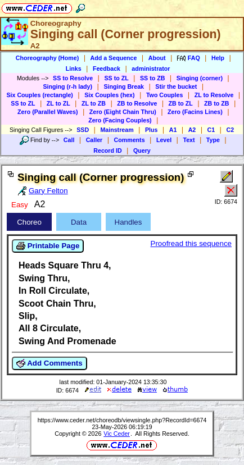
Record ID (107, 150)
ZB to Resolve (137, 103)
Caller (94, 139)
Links (74, 68)
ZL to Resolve (214, 95)
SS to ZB (152, 78)
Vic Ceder (116, 433)
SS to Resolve (73, 78)
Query (142, 150)
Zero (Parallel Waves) (47, 111)
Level (163, 139)
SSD (82, 129)
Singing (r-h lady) (67, 86)
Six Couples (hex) (109, 95)
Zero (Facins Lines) (195, 111)
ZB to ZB (216, 103)
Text (189, 139)
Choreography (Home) (47, 57)
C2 (230, 129)
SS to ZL (116, 78)
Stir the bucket (176, 86)
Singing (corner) (200, 78)
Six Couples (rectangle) (39, 95)
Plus (151, 129)
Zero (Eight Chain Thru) (122, 111)
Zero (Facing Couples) (120, 120)
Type (213, 139)
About (157, 57)
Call (69, 139)
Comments (129, 139)
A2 (192, 129)
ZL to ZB (94, 103)
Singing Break (123, 86)
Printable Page (47, 245)
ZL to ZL (58, 103)
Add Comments (49, 363)
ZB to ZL (181, 103)
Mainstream (116, 129)
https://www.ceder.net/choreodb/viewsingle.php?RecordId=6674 (122, 420)
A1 (173, 129)
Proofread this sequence (191, 243)
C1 (211, 129)
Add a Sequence (114, 57)
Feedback (106, 68)
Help (217, 57)
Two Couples (164, 95)
